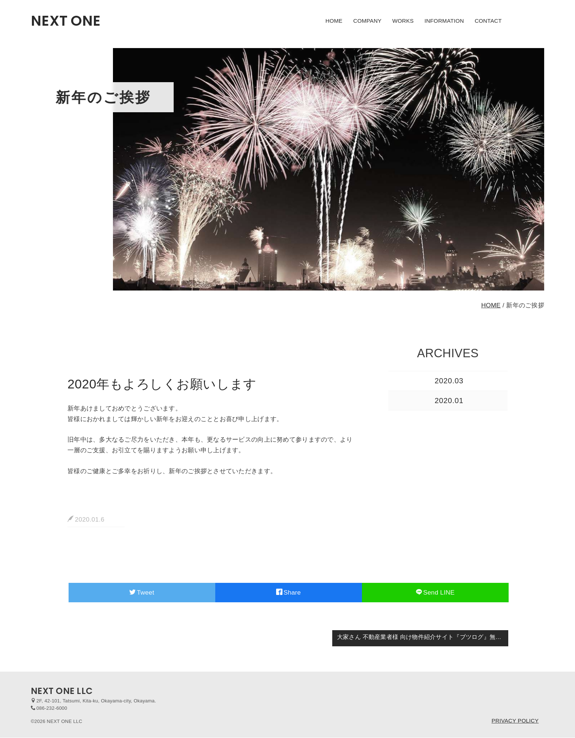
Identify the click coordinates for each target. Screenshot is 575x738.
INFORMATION (444, 21)
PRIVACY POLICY (514, 720)
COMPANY (367, 21)
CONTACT (488, 21)
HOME (334, 21)
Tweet (141, 592)
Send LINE (435, 592)
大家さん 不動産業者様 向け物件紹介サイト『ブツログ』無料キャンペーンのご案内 (423, 637)
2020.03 (449, 381)
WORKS (403, 21)
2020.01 (449, 401)
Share (288, 592)
